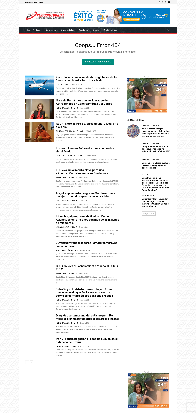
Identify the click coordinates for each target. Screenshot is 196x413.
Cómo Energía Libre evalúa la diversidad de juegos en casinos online (156, 165)
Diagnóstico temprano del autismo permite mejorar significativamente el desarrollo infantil (87, 317)
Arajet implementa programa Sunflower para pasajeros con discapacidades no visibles (86, 195)
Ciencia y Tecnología (65, 131)
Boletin (145, 174)
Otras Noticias (63, 346)
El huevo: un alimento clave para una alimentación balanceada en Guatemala (82, 171)
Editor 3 (74, 108)
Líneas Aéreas (62, 201)
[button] (167, 30)
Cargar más (148, 213)
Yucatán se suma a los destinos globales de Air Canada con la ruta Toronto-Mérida (87, 79)
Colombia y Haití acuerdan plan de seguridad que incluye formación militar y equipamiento (155, 203)
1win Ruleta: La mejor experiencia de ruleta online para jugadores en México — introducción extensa (156, 132)
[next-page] (31, 362)
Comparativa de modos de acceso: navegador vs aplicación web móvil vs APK (156, 149)
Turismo (59, 84)
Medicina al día (63, 108)
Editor (67, 85)
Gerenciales (62, 177)
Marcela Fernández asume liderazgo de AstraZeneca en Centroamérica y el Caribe (84, 102)
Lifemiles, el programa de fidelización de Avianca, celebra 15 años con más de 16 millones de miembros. (87, 220)
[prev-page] (27, 362)
